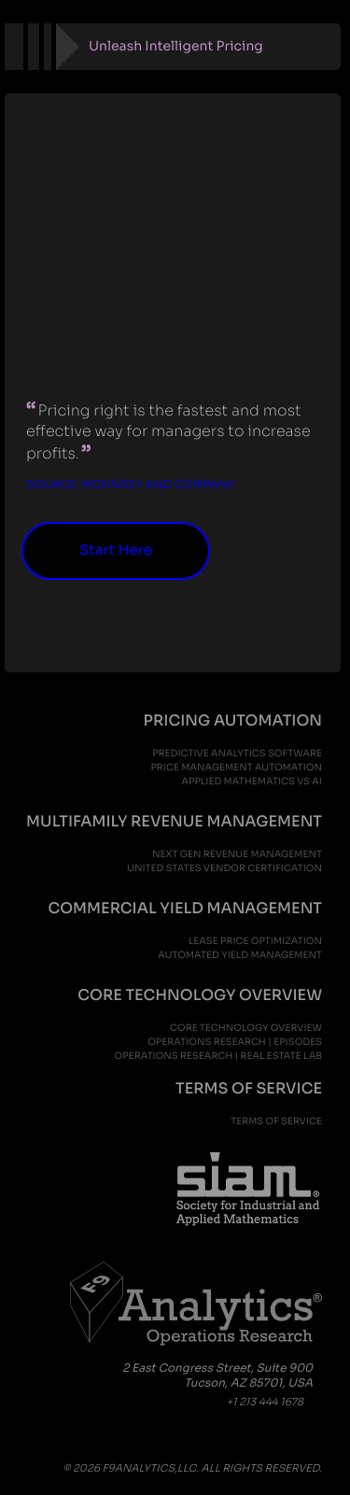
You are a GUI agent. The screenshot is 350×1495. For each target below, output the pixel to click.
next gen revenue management (237, 854)
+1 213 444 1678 (265, 1402)
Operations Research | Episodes (234, 1042)
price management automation (236, 767)
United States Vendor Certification (224, 868)
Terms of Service (276, 1121)
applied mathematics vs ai (251, 781)
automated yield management (240, 955)
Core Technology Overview (246, 1028)
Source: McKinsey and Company (130, 485)
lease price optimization (255, 941)
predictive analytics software (237, 753)
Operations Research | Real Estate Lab (218, 1056)
